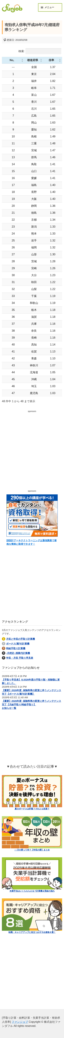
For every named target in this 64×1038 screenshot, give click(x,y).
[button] (16, 60)
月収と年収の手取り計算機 (20, 639)
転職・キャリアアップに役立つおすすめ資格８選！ (32, 932)
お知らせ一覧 (9, 708)
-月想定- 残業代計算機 (18, 653)
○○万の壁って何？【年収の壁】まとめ (32, 850)
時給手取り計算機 (15, 648)
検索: (21, 51)
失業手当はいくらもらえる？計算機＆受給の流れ (32, 891)
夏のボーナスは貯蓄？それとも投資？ (32, 809)
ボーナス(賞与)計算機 (17, 643)
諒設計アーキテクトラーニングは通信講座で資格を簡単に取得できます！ (31, 542)
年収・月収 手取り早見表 (19, 657)
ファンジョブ (20, 1021)
